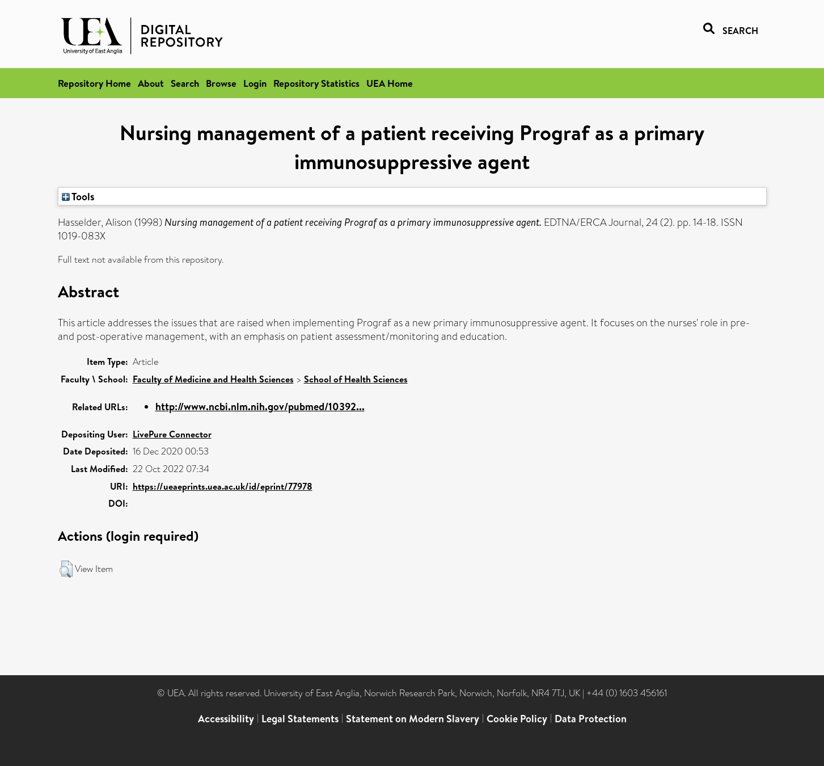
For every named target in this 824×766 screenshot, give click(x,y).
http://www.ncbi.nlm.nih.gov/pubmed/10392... (260, 406)
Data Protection (591, 719)
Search (185, 83)
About (151, 83)
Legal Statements (300, 719)
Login (255, 83)
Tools (78, 196)
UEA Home (389, 83)
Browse (221, 83)
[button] (66, 569)
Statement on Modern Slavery (412, 719)
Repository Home (94, 83)
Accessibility (226, 719)
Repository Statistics (316, 83)
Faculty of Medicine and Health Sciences (213, 379)
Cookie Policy (517, 719)
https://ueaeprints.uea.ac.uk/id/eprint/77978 (222, 486)
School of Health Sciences (356, 379)
